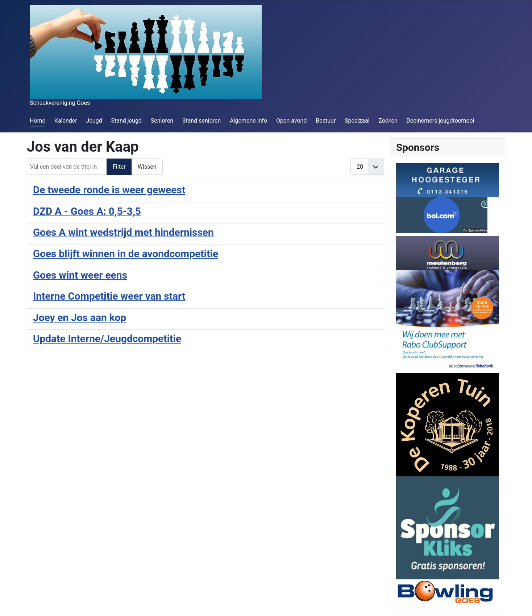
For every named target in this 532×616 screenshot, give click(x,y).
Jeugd (94, 120)
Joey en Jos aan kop (79, 318)
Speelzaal (357, 120)
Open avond (291, 120)
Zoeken (387, 120)
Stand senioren (201, 120)
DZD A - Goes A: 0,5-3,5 (87, 211)
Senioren (162, 120)
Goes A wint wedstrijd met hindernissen (123, 232)
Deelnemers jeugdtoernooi (440, 120)
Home (37, 120)
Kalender (65, 120)
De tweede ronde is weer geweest (109, 190)
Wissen (147, 166)
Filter (119, 166)
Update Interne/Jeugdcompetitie (107, 339)
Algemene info (248, 120)
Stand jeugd (126, 120)
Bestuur (326, 120)
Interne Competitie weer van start (109, 296)
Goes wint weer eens (80, 275)
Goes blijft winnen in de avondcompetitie (125, 254)
